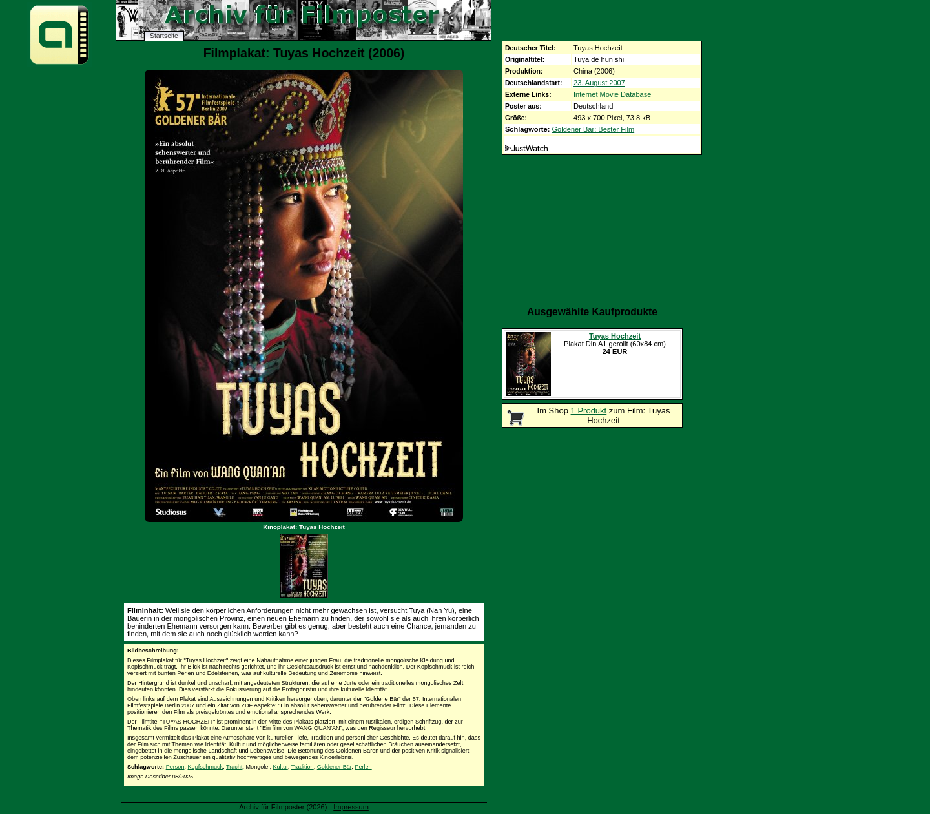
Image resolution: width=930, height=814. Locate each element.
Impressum (351, 807)
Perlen (363, 767)
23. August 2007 (599, 83)
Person (175, 767)
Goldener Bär (334, 767)
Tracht (234, 767)
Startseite (164, 35)
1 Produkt (589, 410)
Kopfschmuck (205, 767)
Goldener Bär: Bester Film (593, 129)
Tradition (302, 767)
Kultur (280, 767)
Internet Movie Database (612, 94)
